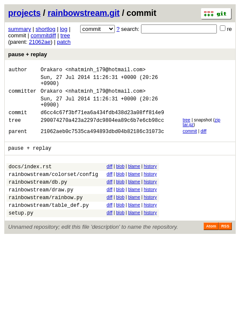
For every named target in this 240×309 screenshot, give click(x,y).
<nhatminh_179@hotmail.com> (105, 70)
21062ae (40, 42)
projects (24, 13)
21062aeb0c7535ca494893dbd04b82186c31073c (102, 141)
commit (190, 140)
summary (19, 29)
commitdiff (43, 35)
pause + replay (27, 54)
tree (65, 35)
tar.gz (188, 133)
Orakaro (51, 70)
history (150, 178)
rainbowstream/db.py (38, 197)
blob (120, 178)
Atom (211, 247)
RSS (225, 247)
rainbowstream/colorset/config (53, 188)
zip (217, 129)
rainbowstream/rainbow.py (46, 215)
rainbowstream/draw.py (41, 206)
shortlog (45, 29)
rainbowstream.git (84, 13)
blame (134, 178)
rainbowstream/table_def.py (49, 224)
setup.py (21, 233)
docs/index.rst (30, 179)
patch (64, 42)
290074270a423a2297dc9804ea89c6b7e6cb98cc (102, 130)
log (63, 29)
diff (204, 140)
